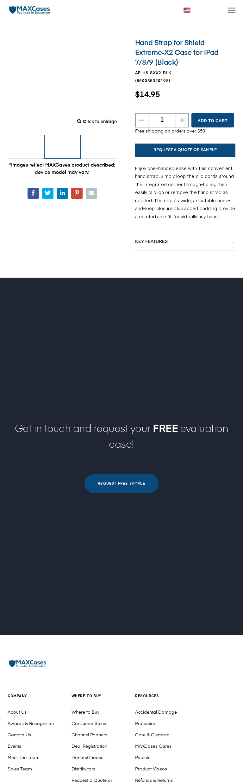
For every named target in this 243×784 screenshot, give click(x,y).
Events (14, 746)
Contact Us (19, 735)
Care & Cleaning (152, 735)
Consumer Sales (89, 724)
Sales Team (20, 769)
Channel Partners (89, 735)
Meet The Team (24, 758)
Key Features (151, 242)
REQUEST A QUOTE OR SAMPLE (185, 150)
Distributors (83, 769)
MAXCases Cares (153, 746)
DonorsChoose (87, 758)
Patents (142, 758)
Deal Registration (89, 746)
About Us (17, 712)
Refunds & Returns (154, 780)
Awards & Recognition (31, 724)
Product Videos (151, 769)
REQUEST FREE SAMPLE (121, 483)
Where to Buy (85, 712)
